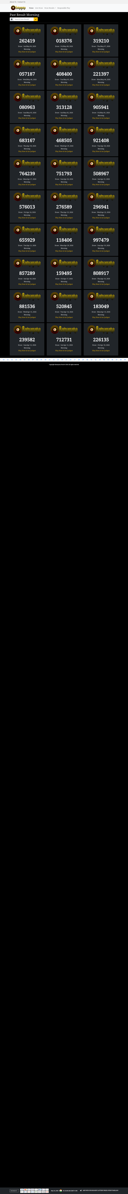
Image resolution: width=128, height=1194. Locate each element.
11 (8, 360)
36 (112, 360)
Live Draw (39, 8)
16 (29, 360)
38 (121, 360)
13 (16, 360)
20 (45, 360)
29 (83, 360)
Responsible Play (63, 8)
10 (3, 360)
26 (70, 360)
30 (87, 360)
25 (66, 360)
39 (125, 360)
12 (12, 360)
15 (24, 360)
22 (54, 360)
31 (91, 360)
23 (58, 360)
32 (95, 360)
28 (79, 360)
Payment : (14, 1191)
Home (31, 8)
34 (104, 360)
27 (75, 360)
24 (62, 360)
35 (108, 360)
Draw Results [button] (49, 8)
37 (116, 360)
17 (33, 360)
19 (41, 360)
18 (37, 360)
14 (20, 360)
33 (100, 360)
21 (49, 360)
